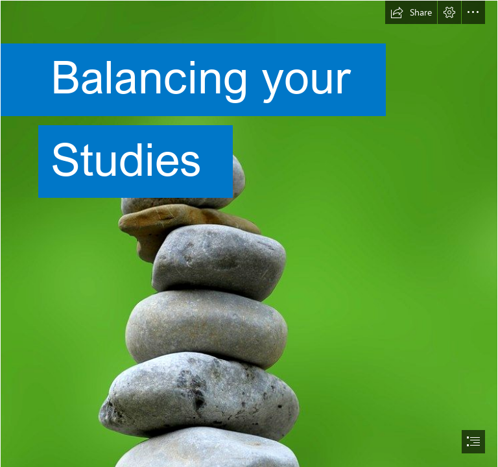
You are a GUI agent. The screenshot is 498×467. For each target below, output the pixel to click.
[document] (249, 233)
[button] (411, 12)
